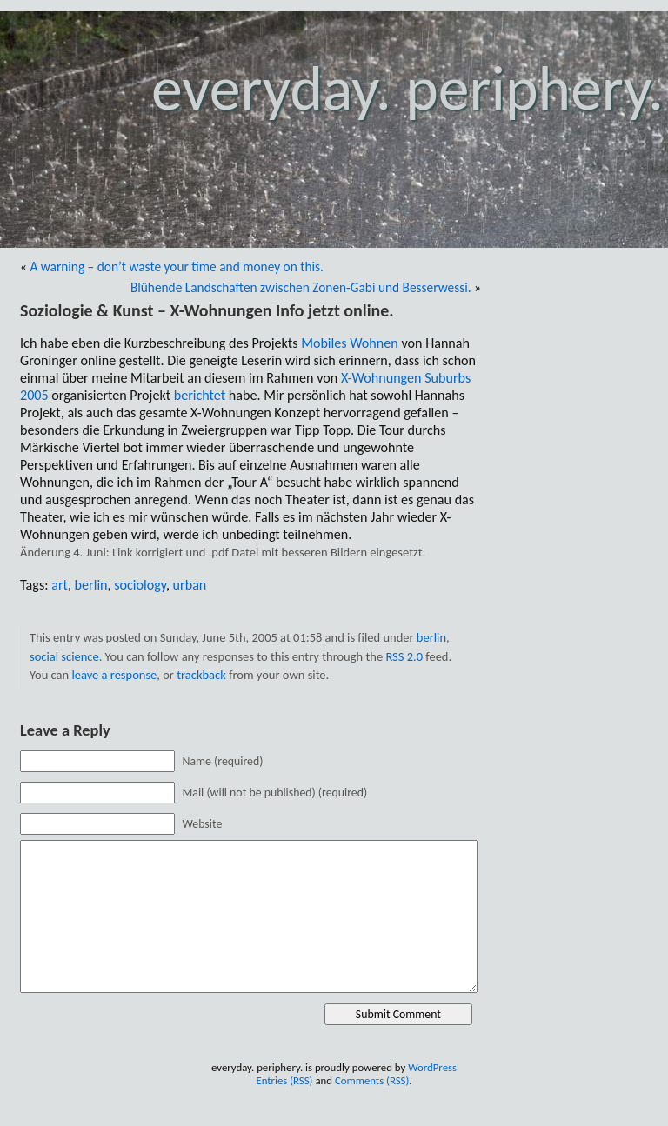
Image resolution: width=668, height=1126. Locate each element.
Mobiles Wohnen (349, 343)
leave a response (114, 675)
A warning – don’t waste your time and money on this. (177, 266)
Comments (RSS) (372, 1080)
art (59, 584)
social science (64, 656)
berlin (91, 584)
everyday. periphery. (407, 88)
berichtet (199, 395)
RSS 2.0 (404, 656)
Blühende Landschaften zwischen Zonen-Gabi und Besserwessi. (300, 287)
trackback (201, 675)
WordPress (432, 1067)
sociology (140, 584)
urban (190, 584)
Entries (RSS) (284, 1080)
